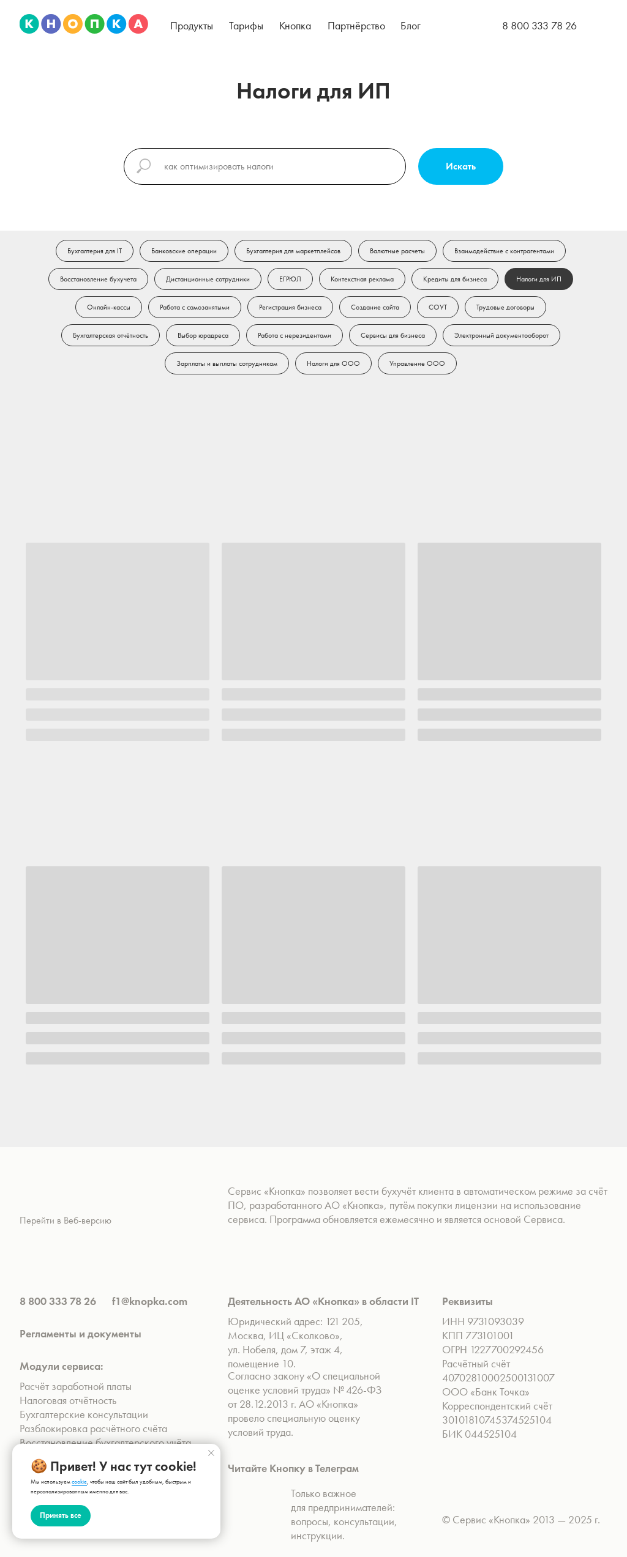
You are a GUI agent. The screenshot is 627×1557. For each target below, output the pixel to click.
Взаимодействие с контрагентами (504, 251)
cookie (79, 1481)
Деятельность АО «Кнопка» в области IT (323, 1301)
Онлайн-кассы (108, 307)
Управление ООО (417, 363)
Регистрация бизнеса (290, 307)
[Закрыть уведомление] (211, 1453)
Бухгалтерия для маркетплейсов (293, 251)
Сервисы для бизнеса (393, 335)
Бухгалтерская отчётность (110, 335)
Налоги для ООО (333, 363)
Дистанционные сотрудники (208, 279)
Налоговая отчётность (68, 1400)
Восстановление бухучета (98, 279)
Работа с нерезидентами (294, 335)
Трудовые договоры (505, 307)
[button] (191, 25)
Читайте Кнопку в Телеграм (293, 1468)
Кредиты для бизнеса (455, 279)
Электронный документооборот (501, 335)
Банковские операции (184, 251)
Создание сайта (375, 307)
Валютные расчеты (397, 251)
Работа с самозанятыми (195, 307)
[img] (84, 24)
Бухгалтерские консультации (84, 1414)
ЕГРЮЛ (290, 279)
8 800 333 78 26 (539, 25)
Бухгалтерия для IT (94, 251)
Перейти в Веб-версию (65, 1220)
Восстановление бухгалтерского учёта (105, 1442)
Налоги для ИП (538, 279)
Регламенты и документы (80, 1333)
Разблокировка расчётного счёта (93, 1428)
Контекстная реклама (362, 279)
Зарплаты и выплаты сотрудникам (226, 363)
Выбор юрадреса (203, 335)
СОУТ (438, 307)
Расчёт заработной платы (77, 1386)
